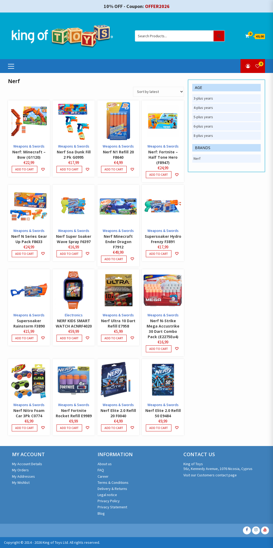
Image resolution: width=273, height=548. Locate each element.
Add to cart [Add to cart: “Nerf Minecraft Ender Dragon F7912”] (114, 259)
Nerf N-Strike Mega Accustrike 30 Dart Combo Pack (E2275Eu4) (163, 328)
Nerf (197, 158)
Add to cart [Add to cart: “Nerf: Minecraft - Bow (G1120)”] (24, 169)
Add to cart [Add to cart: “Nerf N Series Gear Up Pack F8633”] (24, 254)
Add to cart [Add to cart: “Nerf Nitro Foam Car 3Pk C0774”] (24, 428)
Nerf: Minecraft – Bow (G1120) (29, 154)
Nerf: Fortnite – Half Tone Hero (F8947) (163, 157)
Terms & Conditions (113, 482)
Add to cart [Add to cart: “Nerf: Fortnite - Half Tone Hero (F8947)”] (158, 175)
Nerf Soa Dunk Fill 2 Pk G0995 (74, 154)
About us (105, 463)
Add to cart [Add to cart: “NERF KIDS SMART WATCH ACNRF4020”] (69, 338)
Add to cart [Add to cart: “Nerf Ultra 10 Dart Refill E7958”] (114, 338)
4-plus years (203, 107)
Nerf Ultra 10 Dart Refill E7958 (118, 323)
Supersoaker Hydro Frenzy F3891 (163, 239)
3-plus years (203, 98)
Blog (101, 513)
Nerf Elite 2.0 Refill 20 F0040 (118, 413)
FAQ (101, 470)
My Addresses (23, 476)
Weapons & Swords (29, 146)
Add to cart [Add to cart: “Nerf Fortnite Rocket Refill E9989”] (69, 428)
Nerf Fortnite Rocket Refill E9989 (74, 413)
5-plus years (203, 116)
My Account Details (27, 463)
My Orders (20, 470)
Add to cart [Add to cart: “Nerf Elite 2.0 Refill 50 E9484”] (158, 428)
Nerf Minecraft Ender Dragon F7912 (118, 242)
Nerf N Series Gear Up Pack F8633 (29, 239)
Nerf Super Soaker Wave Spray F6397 (73, 239)
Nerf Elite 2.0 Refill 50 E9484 (163, 413)
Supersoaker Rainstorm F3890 (29, 323)
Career (103, 476)
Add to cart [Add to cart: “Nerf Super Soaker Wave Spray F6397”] (69, 254)
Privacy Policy (109, 500)
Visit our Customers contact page (210, 475)
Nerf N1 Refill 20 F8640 (118, 154)
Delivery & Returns (112, 488)
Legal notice (107, 494)
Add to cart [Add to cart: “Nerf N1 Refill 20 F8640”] (114, 169)
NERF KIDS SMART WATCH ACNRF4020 (74, 323)
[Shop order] (158, 92)
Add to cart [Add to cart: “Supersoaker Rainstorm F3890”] (24, 338)
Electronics (74, 315)
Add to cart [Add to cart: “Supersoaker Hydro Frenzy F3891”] (158, 254)
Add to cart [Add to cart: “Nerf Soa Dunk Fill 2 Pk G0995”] (69, 169)
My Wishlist (21, 482)
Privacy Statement (112, 507)
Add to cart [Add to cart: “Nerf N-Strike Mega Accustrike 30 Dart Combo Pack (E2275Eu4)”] (158, 349)
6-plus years (203, 126)
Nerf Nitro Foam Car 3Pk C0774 (29, 413)
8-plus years (203, 135)
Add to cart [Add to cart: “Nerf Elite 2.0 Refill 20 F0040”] (114, 428)
